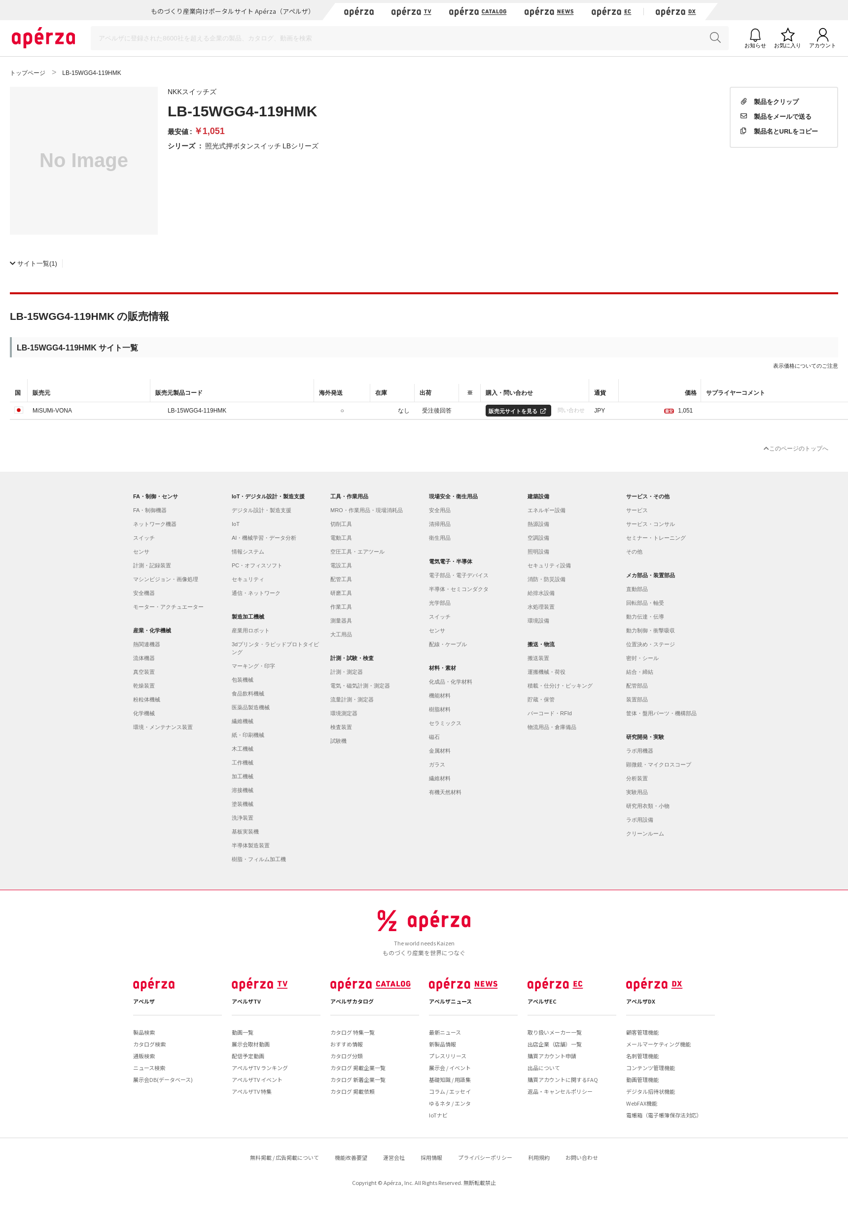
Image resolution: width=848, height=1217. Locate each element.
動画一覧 (242, 1032)
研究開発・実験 (645, 737)
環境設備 (538, 621)
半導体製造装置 (251, 845)
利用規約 (539, 1157)
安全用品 (440, 510)
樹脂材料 (440, 709)
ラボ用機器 (639, 751)
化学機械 (144, 713)
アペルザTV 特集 (252, 1091)
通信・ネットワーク (256, 593)
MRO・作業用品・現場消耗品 (366, 510)
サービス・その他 (648, 496)
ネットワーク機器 (155, 524)
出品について (544, 1068)
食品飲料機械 (248, 693)
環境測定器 (343, 713)
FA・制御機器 (150, 510)
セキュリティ (248, 579)
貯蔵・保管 (541, 699)
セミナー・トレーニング (656, 538)
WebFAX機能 (641, 1103)
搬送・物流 (541, 644)
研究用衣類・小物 (648, 806)
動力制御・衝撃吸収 (650, 630)
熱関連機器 (146, 644)
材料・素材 (442, 668)
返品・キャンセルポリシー (560, 1091)
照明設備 (538, 552)
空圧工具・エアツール (357, 552)
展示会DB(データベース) (163, 1079)
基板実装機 (245, 831)
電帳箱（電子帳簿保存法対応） (664, 1115)
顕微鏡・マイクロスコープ (658, 764)
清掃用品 (440, 524)
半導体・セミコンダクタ (459, 589)
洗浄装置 (242, 818)
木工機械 (242, 749)
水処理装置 (541, 607)
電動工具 (341, 538)
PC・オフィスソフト (257, 565)
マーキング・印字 (253, 666)
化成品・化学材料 (450, 682)
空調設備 (538, 538)
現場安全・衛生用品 (453, 496)
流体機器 (144, 658)
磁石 (434, 737)
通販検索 (144, 1056)
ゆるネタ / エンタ (450, 1103)
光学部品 (440, 603)
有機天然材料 (445, 792)
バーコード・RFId (550, 713)
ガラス (437, 764)
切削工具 (341, 524)
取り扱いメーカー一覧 (555, 1032)
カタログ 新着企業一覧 (358, 1079)
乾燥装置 (144, 686)
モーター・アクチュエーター (168, 607)
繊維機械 (242, 721)
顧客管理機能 (642, 1032)
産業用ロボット (251, 630)
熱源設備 (538, 524)
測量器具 (341, 621)
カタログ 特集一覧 (352, 1032)
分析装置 (637, 778)
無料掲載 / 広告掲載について (284, 1157)
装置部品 (637, 699)
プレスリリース (447, 1056)
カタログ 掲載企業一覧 (358, 1068)
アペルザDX (640, 1001)
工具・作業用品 (349, 496)
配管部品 (637, 686)
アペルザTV (246, 1001)
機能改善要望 (351, 1157)
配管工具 (341, 579)
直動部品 (637, 589)
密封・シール (642, 658)
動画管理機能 (642, 1079)
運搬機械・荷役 (546, 672)
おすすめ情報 (346, 1044)
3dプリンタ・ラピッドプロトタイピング (275, 648)
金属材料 (440, 751)
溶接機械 (242, 790)
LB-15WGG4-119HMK (197, 410)
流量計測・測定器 (352, 699)
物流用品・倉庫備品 (552, 727)
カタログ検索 (149, 1044)
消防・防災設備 (546, 579)
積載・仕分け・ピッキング (560, 686)
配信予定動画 (248, 1056)
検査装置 (341, 727)
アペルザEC (542, 1001)
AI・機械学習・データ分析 (264, 538)
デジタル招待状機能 (650, 1091)
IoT (236, 524)
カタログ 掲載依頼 (352, 1091)
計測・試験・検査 (352, 658)
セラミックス (445, 723)
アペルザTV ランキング (260, 1068)
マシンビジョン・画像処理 (165, 579)
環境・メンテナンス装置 (163, 727)
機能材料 (440, 695)
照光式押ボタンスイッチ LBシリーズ (261, 145)
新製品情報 (442, 1044)
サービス (637, 510)
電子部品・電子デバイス (459, 575)
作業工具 (341, 607)
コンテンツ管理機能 (650, 1068)
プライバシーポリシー (485, 1157)
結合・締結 (639, 672)
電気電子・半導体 (450, 561)
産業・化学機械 (152, 630)
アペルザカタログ (352, 1001)
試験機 (338, 741)
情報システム (248, 552)
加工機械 (242, 776)
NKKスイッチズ (192, 91)
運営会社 (394, 1157)
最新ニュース (445, 1032)
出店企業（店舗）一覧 (555, 1044)
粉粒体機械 (146, 699)
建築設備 (538, 496)
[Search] (410, 38)
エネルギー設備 (546, 510)
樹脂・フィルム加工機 (259, 859)
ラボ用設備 (639, 820)
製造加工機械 (248, 617)
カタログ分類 (346, 1056)
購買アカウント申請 (552, 1056)
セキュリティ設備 (549, 565)
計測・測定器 (346, 672)
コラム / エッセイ (450, 1091)
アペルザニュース (450, 1001)
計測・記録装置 (152, 565)
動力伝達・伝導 (645, 617)
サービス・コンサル (650, 524)
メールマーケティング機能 (658, 1044)
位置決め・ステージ (650, 644)
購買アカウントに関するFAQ (563, 1079)
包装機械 (242, 680)
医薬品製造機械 (251, 707)
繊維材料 (440, 778)
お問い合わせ (581, 1157)
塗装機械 (242, 804)
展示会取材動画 (251, 1044)
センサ (141, 552)
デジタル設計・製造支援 (261, 510)
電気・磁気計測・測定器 (360, 686)
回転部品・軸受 (645, 603)
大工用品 (341, 634)
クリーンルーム (645, 833)
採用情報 (431, 1157)
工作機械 (242, 762)
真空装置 (144, 672)
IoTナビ (438, 1115)
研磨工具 (341, 593)
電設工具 (341, 565)
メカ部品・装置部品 (650, 575)
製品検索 (144, 1032)
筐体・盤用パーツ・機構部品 (661, 713)
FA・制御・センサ (155, 496)
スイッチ (144, 538)
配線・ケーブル (448, 644)
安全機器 (144, 593)
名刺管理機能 (642, 1056)
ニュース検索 (149, 1068)
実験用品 (637, 792)
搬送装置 (538, 658)
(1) (33, 263)
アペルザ (144, 1001)
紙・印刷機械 (248, 735)
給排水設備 (541, 593)
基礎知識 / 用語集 (450, 1079)
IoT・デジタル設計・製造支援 (268, 496)
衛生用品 (440, 538)
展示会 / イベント (450, 1068)
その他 (634, 552)
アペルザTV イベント (257, 1079)
